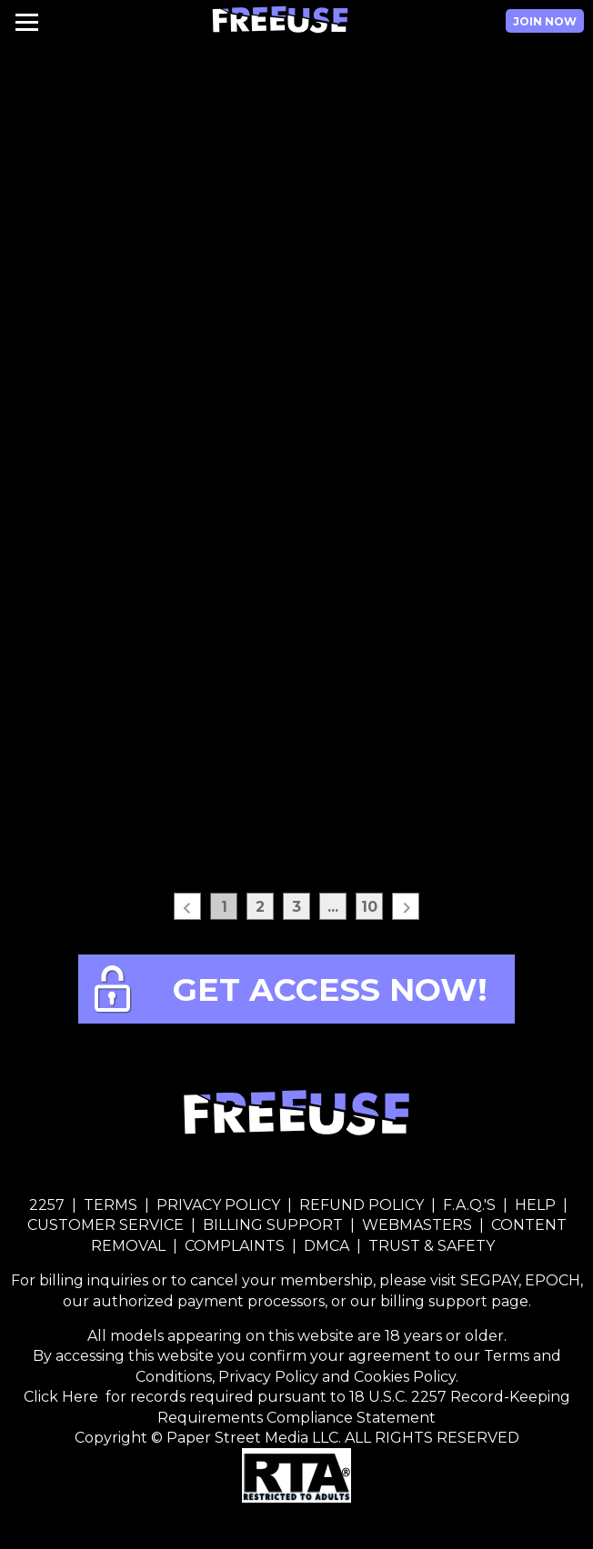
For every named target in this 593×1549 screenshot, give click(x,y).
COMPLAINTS (234, 1245)
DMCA (326, 1245)
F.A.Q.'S (469, 1205)
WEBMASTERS (417, 1225)
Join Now (545, 21)
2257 (46, 1205)
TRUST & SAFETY (431, 1245)
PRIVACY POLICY (218, 1205)
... (332, 906)
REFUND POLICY (361, 1205)
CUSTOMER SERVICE (107, 1225)
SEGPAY (489, 1280)
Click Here (63, 1396)
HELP (535, 1205)
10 (369, 906)
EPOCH (552, 1280)
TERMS (110, 1205)
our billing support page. (440, 1301)
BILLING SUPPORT (273, 1225)
